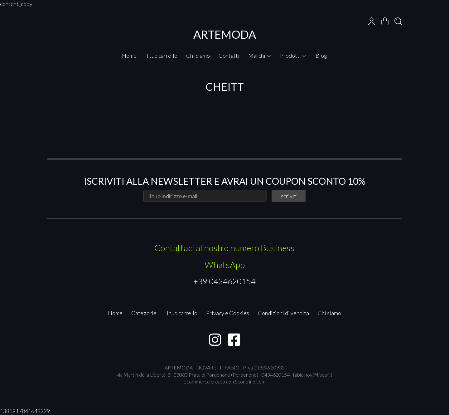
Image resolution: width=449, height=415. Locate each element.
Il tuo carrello (161, 55)
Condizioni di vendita (283, 313)
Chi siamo (329, 313)
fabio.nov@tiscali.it (312, 375)
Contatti (229, 55)
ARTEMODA (224, 34)
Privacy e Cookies (227, 313)
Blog (321, 55)
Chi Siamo (198, 55)
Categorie (144, 313)
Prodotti (293, 55)
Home (129, 55)
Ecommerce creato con (224, 381)
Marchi (259, 55)
